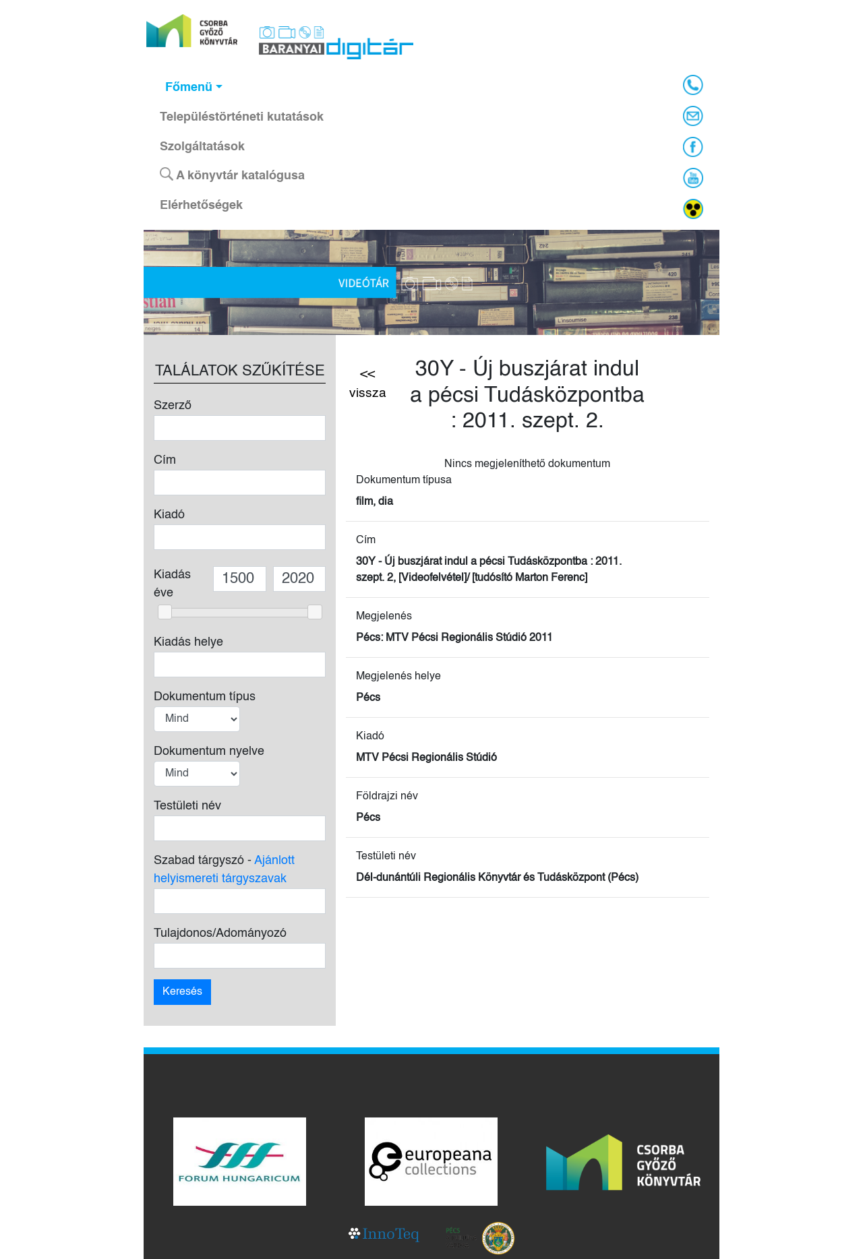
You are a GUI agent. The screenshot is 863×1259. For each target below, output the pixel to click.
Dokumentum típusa (404, 480)
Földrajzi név (387, 796)
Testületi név (187, 806)
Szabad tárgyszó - (224, 870)
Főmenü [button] (188, 88)
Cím (165, 460)
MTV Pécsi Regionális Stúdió (426, 758)
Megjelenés (384, 616)
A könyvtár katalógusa (232, 174)
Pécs (368, 698)
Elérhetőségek (201, 205)
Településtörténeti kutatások (242, 117)
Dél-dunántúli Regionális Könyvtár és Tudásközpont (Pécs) (497, 878)
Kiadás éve (172, 584)
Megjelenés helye (398, 676)
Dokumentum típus (205, 697)
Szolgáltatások (202, 147)
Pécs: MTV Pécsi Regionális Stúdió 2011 (454, 638)
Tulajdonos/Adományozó (220, 933)
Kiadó (169, 515)
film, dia (374, 502)
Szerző (172, 406)
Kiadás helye (188, 642)
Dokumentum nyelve (209, 751)
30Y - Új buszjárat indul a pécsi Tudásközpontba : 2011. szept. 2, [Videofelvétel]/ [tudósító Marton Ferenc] (489, 570)
